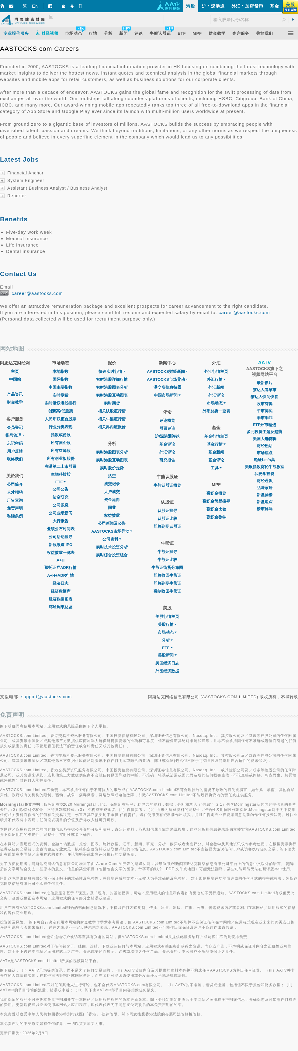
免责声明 (15, 508)
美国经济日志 (167, 663)
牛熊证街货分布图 (167, 567)
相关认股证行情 (112, 411)
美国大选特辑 (264, 438)
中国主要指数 (60, 387)
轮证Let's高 (264, 459)
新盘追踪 (264, 501)
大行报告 (60, 521)
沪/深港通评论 (167, 436)
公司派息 (60, 505)
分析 (167, 640)
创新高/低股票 (60, 411)
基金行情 (216, 444)
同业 (112, 507)
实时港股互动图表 (112, 395)
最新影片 (264, 382)
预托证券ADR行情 (60, 567)
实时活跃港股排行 (60, 403)
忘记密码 (15, 443)
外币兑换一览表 (216, 411)
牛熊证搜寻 (167, 551)
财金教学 (15, 402)
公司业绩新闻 (60, 513)
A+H (60, 560)
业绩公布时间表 (60, 529)
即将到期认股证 (167, 526)
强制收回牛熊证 (167, 591)
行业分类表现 (60, 427)
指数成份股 (61, 435)
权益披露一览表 (60, 552)
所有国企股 (61, 442)
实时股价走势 (112, 468)
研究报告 (167, 460)
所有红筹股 (61, 450)
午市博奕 (264, 410)
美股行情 (167, 624)
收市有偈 (264, 403)
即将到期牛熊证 (167, 583)
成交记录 (112, 484)
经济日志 (60, 583)
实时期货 (60, 395)
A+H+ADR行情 (60, 575)
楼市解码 (264, 508)
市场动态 (167, 632)
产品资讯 (15, 394)
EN (35, 6)
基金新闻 (216, 452)
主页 (15, 371)
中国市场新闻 (167, 395)
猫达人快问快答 (264, 396)
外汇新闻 (216, 387)
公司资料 (111, 539)
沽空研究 (60, 497)
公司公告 (60, 489)
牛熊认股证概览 (167, 485)
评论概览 (167, 420)
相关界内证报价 (112, 427)
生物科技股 (61, 474)
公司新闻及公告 (112, 523)
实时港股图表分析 (112, 387)
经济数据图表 (60, 599)
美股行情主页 (167, 616)
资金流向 (112, 499)
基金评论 (167, 444)
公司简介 (15, 484)
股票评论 (167, 428)
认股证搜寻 (167, 510)
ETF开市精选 (264, 424)
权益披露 (112, 515)
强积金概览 (216, 493)
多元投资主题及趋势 (264, 431)
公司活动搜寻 (60, 536)
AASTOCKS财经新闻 (167, 371)
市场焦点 (264, 452)
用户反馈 (15, 451)
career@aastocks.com (37, 293)
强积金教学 (216, 517)
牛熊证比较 (167, 559)
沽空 (112, 476)
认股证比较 (167, 518)
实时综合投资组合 (112, 555)
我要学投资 (264, 473)
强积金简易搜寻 (216, 501)
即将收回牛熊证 (167, 575)
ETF (60, 482)
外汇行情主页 (216, 371)
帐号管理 (14, 435)
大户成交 (112, 491)
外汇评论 (167, 452)
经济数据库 (61, 591)
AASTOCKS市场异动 (111, 531)
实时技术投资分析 (112, 547)
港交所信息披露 (167, 387)
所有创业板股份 (60, 458)
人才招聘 (15, 492)
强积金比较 (216, 509)
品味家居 (264, 487)
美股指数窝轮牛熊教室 (264, 466)
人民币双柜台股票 (60, 419)
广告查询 (15, 500)
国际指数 (60, 379)
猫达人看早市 (264, 389)
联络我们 (15, 459)
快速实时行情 (112, 371)
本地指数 (60, 371)
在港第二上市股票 (60, 466)
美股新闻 (167, 655)
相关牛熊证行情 (112, 419)
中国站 (15, 379)
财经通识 (264, 480)
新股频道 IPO (60, 544)
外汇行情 (216, 379)
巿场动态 (216, 403)
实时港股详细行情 (112, 379)
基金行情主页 (216, 436)
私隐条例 (15, 516)
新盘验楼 (264, 494)
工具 (216, 468)
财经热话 (264, 445)
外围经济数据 (167, 671)
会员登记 (15, 427)
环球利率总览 (60, 607)
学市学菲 (264, 417)
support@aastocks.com (46, 696)
